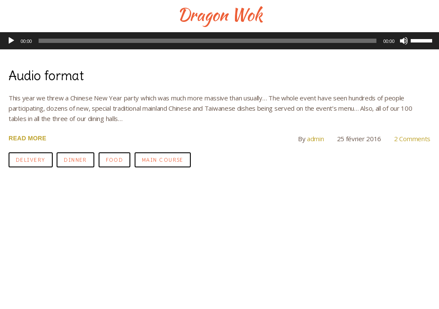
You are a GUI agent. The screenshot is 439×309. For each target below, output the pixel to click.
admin (315, 138)
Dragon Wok (219, 15)
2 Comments (412, 138)
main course (162, 160)
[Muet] (404, 40)
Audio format (46, 75)
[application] (219, 40)
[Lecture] (11, 40)
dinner (75, 160)
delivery (30, 160)
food (114, 160)
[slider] (207, 41)
